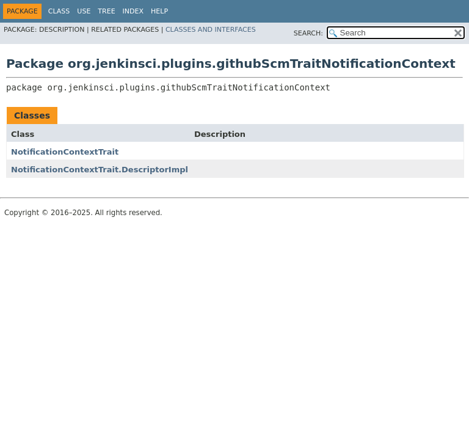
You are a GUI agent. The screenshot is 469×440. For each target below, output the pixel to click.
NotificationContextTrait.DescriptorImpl (99, 169)
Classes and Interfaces (210, 30)
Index (133, 11)
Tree (106, 11)
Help (159, 11)
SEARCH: (308, 33)
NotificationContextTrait (64, 151)
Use (83, 11)
